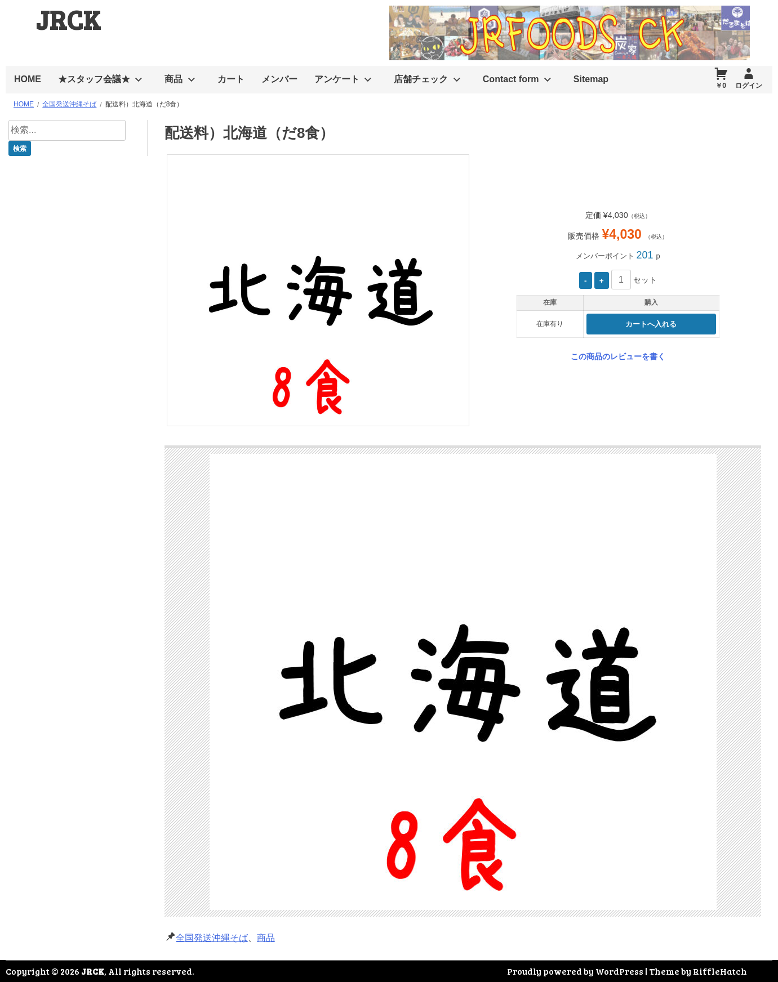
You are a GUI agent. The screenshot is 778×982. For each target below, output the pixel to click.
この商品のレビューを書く (618, 356)
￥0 (720, 86)
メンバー (279, 79)
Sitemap (591, 79)
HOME (27, 79)
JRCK (68, 19)
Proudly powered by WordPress (575, 971)
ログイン (748, 86)
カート (230, 79)
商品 (174, 79)
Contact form (511, 79)
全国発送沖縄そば (212, 938)
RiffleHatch (720, 971)
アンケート (336, 79)
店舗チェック (421, 79)
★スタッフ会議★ (94, 79)
